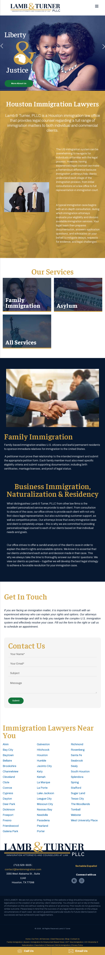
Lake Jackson (45, 793)
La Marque (43, 782)
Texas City (77, 798)
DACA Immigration (62, 945)
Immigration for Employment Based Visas (47, 942)
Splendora (77, 776)
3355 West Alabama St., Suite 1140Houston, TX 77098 (23, 878)
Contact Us (75, 939)
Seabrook (77, 760)
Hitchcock (43, 749)
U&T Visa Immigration (74, 942)
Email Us (78, 951)
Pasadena (43, 820)
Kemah (41, 776)
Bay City (8, 749)
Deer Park (9, 804)
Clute (6, 782)
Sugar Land (78, 793)
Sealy (74, 766)
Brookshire (9, 766)
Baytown (8, 755)
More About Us (18, 83)
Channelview (10, 771)
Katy (40, 771)
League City (44, 798)
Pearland (42, 825)
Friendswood (11, 825)
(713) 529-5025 (22, 865)
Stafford (76, 787)
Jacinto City (44, 766)
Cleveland (9, 776)
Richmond (77, 744)
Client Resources (57, 939)
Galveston (43, 744)
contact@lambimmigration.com (23, 869)
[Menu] (96, 4)
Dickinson (9, 809)
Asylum (67, 305)
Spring (75, 782)
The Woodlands (80, 804)
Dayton (7, 798)
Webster (76, 814)
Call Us (25, 951)
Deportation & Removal (44, 945)
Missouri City (45, 804)
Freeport (8, 814)
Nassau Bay (44, 809)
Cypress (8, 793)
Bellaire (7, 760)
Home (28, 939)
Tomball (75, 809)
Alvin (6, 744)
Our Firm (35, 939)
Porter (41, 831)
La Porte (42, 787)
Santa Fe (76, 755)
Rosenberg (78, 749)
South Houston (80, 771)
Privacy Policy (77, 945)
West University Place (84, 820)
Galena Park (10, 831)
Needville (42, 814)
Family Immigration (22, 302)
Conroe (7, 787)
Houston (42, 755)
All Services (20, 342)
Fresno (7, 820)
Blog (67, 939)
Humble (41, 760)
